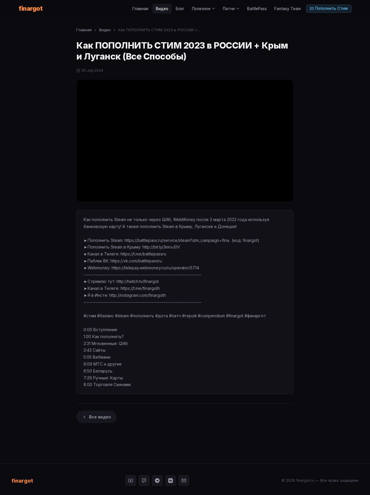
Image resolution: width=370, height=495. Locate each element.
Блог (180, 8)
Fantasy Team (287, 8)
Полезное (203, 8)
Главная (140, 8)
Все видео (96, 416)
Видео (162, 8)
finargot (30, 8)
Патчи (231, 8)
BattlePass (257, 8)
